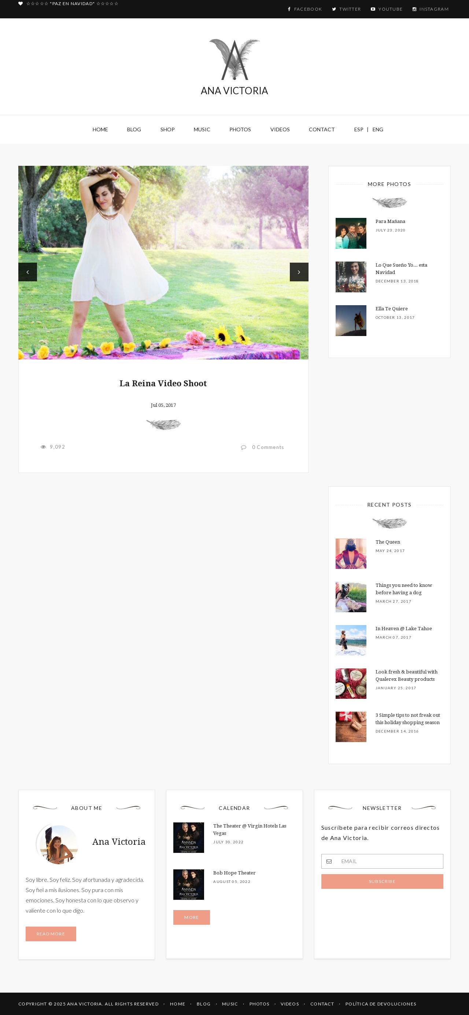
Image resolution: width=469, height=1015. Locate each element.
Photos (240, 129)
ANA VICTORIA (234, 67)
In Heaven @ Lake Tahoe (404, 628)
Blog (134, 129)
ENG (378, 129)
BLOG (204, 1004)
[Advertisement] (163, 542)
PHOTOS (260, 1004)
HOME (177, 1004)
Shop (167, 129)
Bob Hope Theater (234, 873)
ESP (358, 129)
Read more (51, 933)
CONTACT (322, 1004)
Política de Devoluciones (381, 1004)
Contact (322, 129)
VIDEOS (290, 1004)
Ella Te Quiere (392, 308)
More (191, 917)
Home (100, 129)
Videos (280, 129)
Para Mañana (390, 221)
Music (202, 129)
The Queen (388, 542)
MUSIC (230, 1004)
